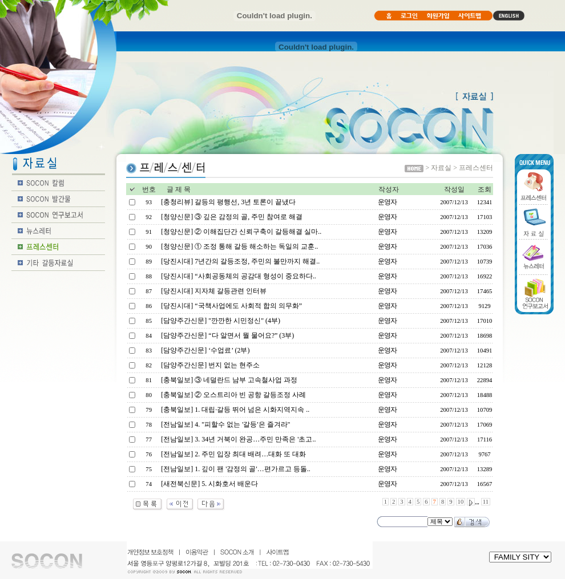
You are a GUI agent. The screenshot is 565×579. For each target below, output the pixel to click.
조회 (484, 189)
